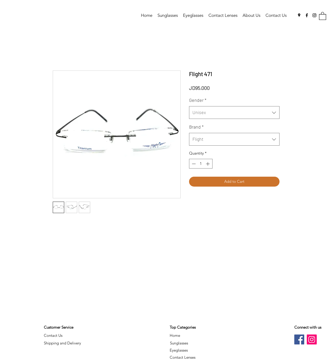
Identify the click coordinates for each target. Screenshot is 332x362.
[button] (322, 15)
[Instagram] (314, 15)
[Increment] (208, 164)
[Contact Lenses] (183, 357)
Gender (197, 100)
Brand (196, 127)
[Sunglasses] (179, 343)
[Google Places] (299, 15)
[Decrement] (193, 164)
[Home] (175, 335)
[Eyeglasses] (179, 350)
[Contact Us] (53, 335)
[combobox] (234, 112)
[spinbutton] (200, 164)
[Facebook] (306, 15)
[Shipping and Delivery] (62, 343)
